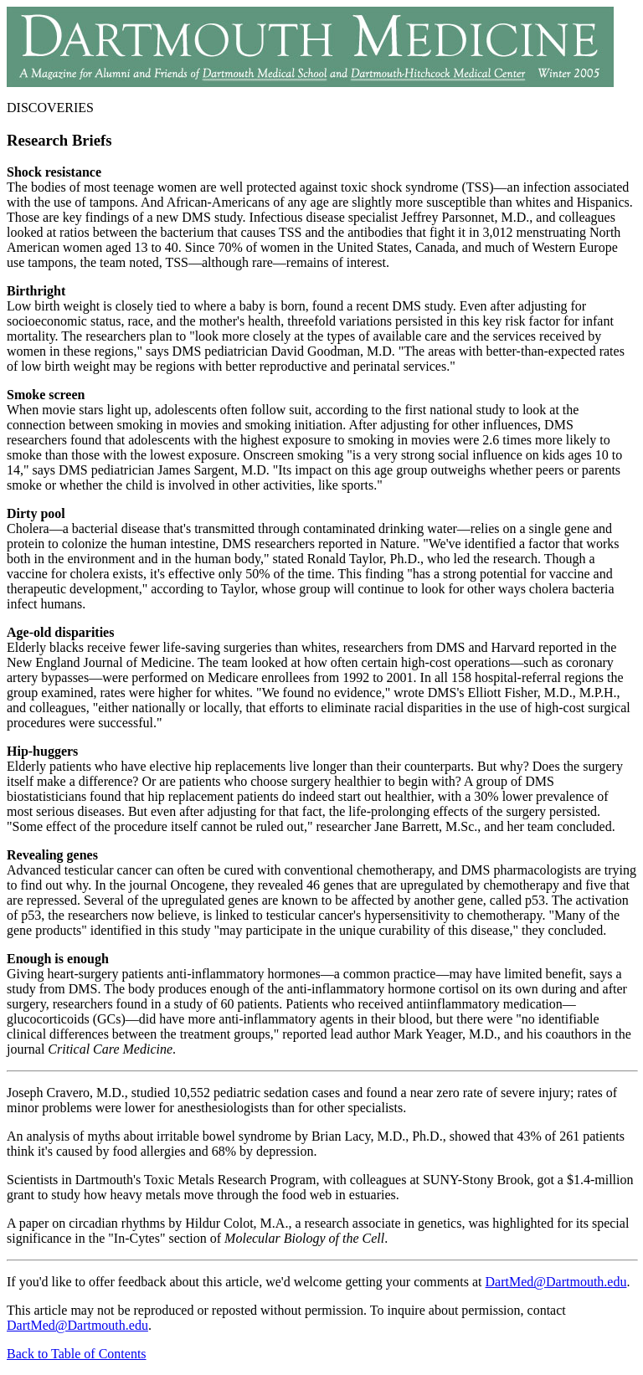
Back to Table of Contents (77, 1354)
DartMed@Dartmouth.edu (556, 1282)
